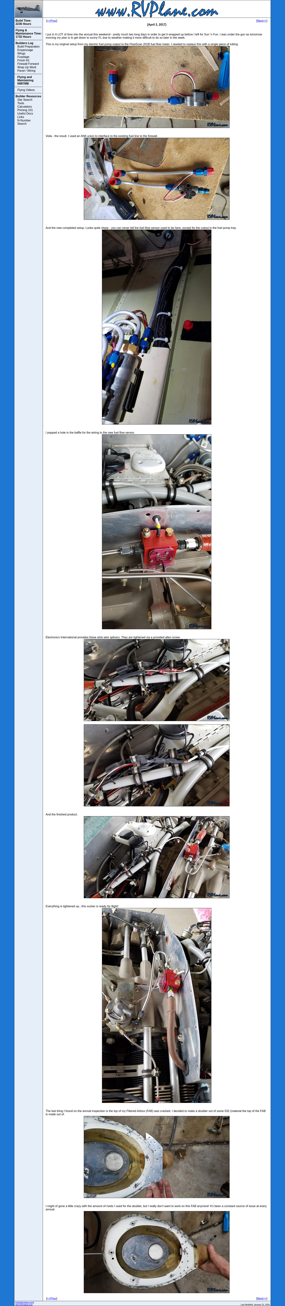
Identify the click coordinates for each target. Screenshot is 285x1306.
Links (20, 117)
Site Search (24, 99)
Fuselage (23, 56)
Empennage (25, 50)
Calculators (24, 106)
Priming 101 (25, 110)
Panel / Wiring (26, 70)
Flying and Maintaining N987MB (25, 80)
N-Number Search (24, 122)
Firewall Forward (28, 63)
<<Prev (51, 20)
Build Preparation (28, 46)
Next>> (262, 20)
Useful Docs (25, 113)
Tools (20, 103)
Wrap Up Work (26, 67)
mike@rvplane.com (24, 1302)
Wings (21, 53)
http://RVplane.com (24, 1304)
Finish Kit (23, 60)
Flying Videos (26, 89)
